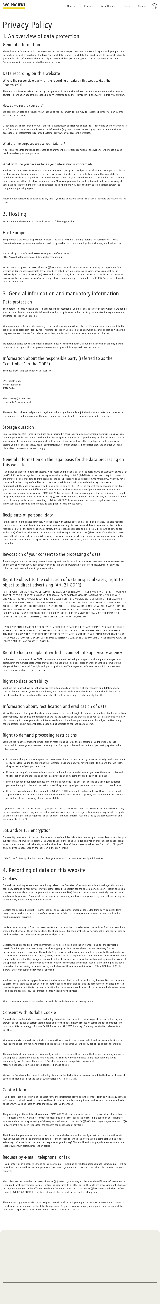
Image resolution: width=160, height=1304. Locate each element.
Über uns (71, 6)
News (127, 6)
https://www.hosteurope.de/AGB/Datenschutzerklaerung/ (33, 257)
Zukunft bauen (108, 6)
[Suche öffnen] (154, 6)
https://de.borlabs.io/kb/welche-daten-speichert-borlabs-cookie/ (36, 1065)
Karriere (142, 6)
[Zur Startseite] (14, 6)
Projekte (88, 6)
